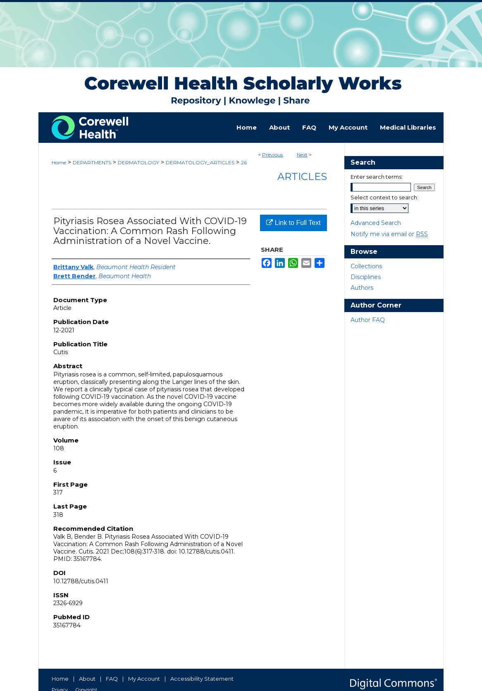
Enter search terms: (377, 176)
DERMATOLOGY (138, 162)
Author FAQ (368, 320)
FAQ (112, 678)
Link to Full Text (293, 222)
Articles (302, 176)
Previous (272, 154)
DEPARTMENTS (92, 162)
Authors (362, 287)
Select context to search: (384, 197)
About (87, 678)
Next (302, 154)
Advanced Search (376, 223)
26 (244, 162)
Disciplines (366, 277)
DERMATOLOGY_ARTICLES (200, 162)
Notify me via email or (389, 234)
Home (59, 162)
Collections (366, 266)
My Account (144, 678)
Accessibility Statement (202, 678)
